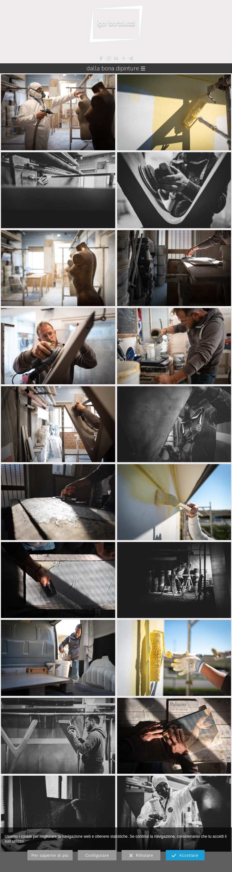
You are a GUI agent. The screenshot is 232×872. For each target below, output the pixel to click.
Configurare (97, 855)
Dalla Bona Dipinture (115, 68)
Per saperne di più (49, 855)
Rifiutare (141, 855)
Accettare (185, 855)
